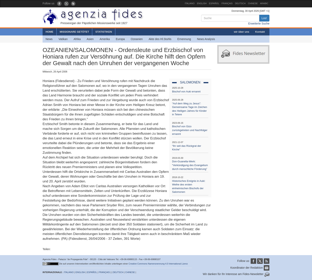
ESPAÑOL (214, 3)
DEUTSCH (240, 3)
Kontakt (260, 31)
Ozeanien (137, 39)
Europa (120, 39)
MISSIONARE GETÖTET (74, 31)
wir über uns (241, 31)
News (49, 39)
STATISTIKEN (103, 31)
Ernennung (184, 39)
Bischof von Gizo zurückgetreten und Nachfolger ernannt (190, 130)
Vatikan (63, 39)
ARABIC (264, 3)
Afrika (77, 39)
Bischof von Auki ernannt (186, 91)
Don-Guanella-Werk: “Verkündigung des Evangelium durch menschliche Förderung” (190, 165)
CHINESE (253, 3)
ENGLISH (202, 3)
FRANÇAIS (227, 3)
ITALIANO (190, 3)
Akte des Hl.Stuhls (160, 39)
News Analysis (206, 39)
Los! (264, 18)
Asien (90, 39)
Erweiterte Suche (258, 23)
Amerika (105, 39)
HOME (49, 31)
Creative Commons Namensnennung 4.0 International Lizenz (158, 263)
